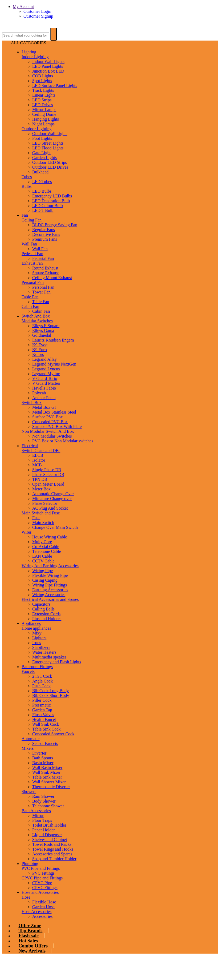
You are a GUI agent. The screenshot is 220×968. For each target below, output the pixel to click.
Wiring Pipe (42, 570)
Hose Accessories (36, 911)
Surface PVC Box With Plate (57, 426)
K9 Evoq (39, 345)
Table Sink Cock (46, 729)
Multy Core (42, 541)
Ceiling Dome (44, 114)
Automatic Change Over (53, 493)
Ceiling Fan (32, 220)
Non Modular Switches (52, 436)
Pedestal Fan (32, 253)
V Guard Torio (44, 378)
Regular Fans (43, 229)
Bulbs (26, 186)
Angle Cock (42, 681)
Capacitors (41, 604)
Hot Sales (28, 940)
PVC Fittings (43, 873)
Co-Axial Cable (45, 546)
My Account (23, 6)
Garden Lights (44, 157)
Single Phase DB (46, 469)
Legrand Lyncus (46, 369)
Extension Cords (46, 614)
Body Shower (44, 801)
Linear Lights (43, 95)
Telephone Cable (46, 551)
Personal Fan (33, 282)
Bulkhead (40, 172)
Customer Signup (38, 16)
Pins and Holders (46, 618)
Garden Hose (43, 906)
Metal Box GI (44, 407)
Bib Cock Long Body (50, 690)
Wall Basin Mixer (47, 767)
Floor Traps (42, 820)
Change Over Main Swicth (55, 527)
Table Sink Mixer (47, 777)
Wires (27, 532)
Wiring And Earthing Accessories (50, 566)
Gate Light (41, 152)
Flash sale (29, 935)
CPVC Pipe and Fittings (42, 878)
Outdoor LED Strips (49, 162)
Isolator (38, 460)
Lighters (39, 638)
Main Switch (43, 522)
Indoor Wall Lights (48, 61)
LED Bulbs (41, 191)
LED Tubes (42, 181)
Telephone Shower (48, 806)
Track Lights (43, 90)
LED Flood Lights (47, 148)
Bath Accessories (36, 810)
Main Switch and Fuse (41, 513)
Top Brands (31, 930)
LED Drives (42, 104)
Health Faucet (44, 719)
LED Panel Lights (47, 66)
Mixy (37, 633)
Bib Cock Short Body (50, 695)
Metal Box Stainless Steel (54, 412)
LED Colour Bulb (47, 205)
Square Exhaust (45, 273)
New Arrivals (32, 951)
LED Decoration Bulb (51, 201)
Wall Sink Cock (45, 724)
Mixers (28, 748)
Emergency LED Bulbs (52, 196)
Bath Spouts (42, 758)
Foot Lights (42, 138)
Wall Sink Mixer (46, 772)
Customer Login (37, 11)
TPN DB (39, 479)
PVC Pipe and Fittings (41, 868)
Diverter (39, 753)
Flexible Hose (44, 902)
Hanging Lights (45, 119)
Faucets (28, 671)
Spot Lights (42, 80)
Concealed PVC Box (50, 421)
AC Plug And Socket (50, 508)
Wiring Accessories (48, 594)
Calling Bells (43, 609)
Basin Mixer (43, 762)
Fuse (36, 517)
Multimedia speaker (49, 657)
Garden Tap (42, 710)
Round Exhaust (45, 268)
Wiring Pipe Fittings (49, 585)
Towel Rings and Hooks (52, 849)
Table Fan (30, 297)
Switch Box (32, 402)
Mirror (38, 815)
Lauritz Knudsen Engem (53, 340)
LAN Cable (42, 556)
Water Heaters (44, 652)
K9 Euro (39, 349)
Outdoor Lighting (36, 128)
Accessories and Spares (52, 854)
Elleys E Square (45, 325)
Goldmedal (41, 335)
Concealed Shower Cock (53, 734)
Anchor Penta (44, 397)
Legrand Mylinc (46, 373)
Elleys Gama (43, 330)
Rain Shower (43, 796)
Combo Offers (33, 945)
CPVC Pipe (42, 882)
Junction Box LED (48, 71)
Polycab (39, 393)
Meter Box (41, 489)
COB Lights (42, 76)
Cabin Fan (30, 306)
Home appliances (36, 628)
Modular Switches (37, 321)
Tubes (27, 176)
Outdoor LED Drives (50, 167)
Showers (29, 791)
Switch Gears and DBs (41, 450)
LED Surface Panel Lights (54, 85)
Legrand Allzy (44, 359)
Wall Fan (29, 244)
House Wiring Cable (49, 537)
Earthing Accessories (50, 590)
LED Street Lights (47, 143)
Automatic (31, 738)
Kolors (38, 354)
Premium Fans (44, 239)
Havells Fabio (44, 388)
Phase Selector (44, 503)
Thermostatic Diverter (51, 786)
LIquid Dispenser (47, 834)
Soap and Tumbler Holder (54, 858)
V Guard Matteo (46, 383)
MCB (37, 465)
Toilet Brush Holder (49, 825)
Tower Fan (41, 292)
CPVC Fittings (45, 887)
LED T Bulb (42, 210)
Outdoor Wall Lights (49, 133)
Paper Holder (43, 830)
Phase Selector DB (48, 474)
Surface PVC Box (47, 417)
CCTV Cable (43, 561)
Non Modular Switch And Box (48, 431)
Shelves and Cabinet (49, 839)
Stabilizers (41, 647)
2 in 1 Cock (42, 676)
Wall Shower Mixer (49, 782)
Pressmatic (41, 705)
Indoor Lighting (35, 56)
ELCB (37, 455)
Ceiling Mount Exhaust (52, 277)
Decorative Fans (46, 234)
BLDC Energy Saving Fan (54, 225)
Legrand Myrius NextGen (54, 364)
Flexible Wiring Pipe (50, 575)
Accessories (42, 916)
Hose (26, 897)
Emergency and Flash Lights (56, 662)
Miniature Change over (52, 498)
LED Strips (41, 100)
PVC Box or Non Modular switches (62, 441)
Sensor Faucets (45, 743)
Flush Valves (43, 714)
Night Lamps (43, 124)
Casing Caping (45, 580)
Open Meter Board (48, 484)
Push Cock (41, 686)
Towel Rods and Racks (51, 844)
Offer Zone (30, 925)
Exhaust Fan (32, 263)
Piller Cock (41, 700)
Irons (36, 642)
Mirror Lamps (44, 109)
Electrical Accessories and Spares (50, 599)
